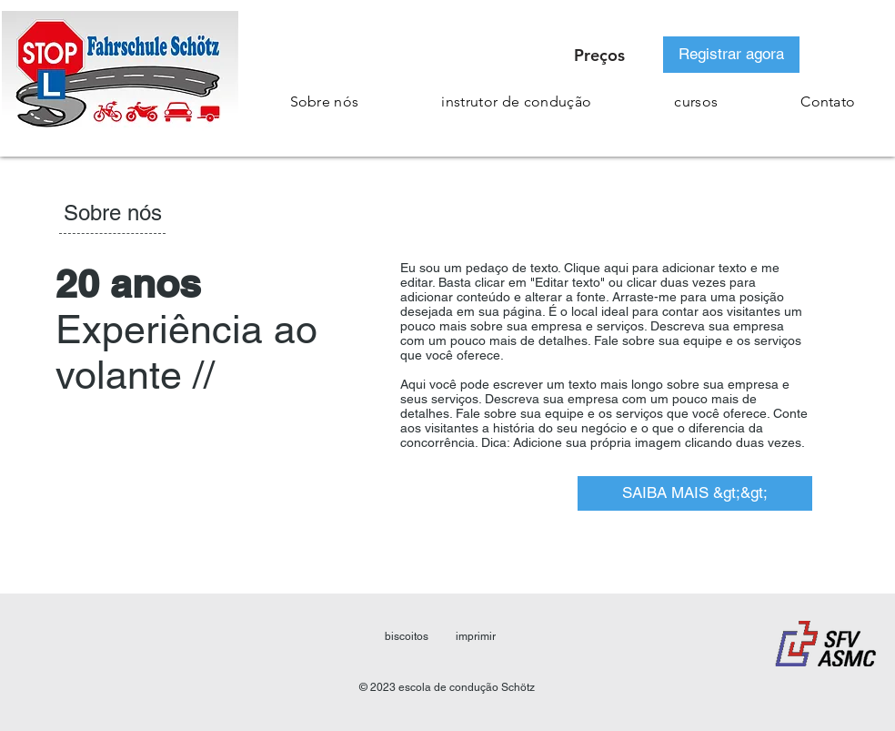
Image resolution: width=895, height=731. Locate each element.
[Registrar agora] (731, 54)
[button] (696, 101)
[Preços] (599, 54)
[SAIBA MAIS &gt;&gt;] (695, 493)
